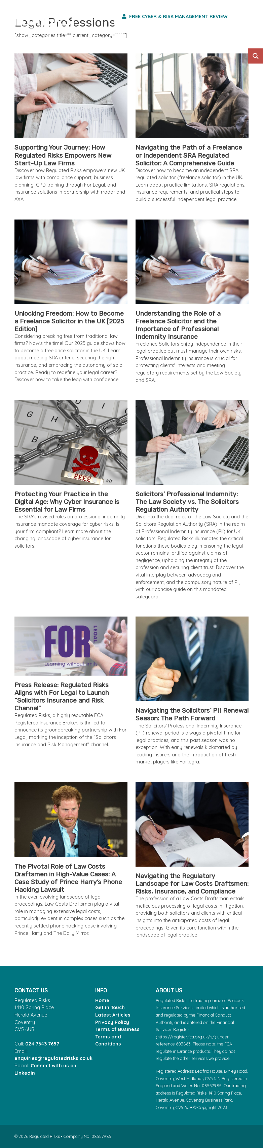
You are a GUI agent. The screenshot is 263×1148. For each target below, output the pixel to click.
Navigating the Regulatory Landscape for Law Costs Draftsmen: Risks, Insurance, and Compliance (192, 883)
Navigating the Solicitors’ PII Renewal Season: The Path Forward (192, 714)
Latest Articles (112, 1015)
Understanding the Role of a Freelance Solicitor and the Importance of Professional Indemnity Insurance (178, 325)
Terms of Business (117, 1029)
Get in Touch (110, 1007)
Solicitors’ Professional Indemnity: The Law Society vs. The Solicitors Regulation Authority (187, 501)
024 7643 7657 (42, 1044)
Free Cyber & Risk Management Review (175, 16)
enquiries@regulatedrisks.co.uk (53, 1058)
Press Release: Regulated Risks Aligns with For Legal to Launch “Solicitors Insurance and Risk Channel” (61, 696)
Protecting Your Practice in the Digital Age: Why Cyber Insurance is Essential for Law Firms (66, 501)
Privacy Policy (112, 1022)
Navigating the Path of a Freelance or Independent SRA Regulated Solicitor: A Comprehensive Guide (189, 155)
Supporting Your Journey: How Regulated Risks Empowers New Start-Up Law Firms (62, 155)
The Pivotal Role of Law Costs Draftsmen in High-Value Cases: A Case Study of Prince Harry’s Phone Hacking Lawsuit (68, 878)
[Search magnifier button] (255, 56)
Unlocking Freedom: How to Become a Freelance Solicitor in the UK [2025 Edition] (69, 321)
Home (102, 1000)
